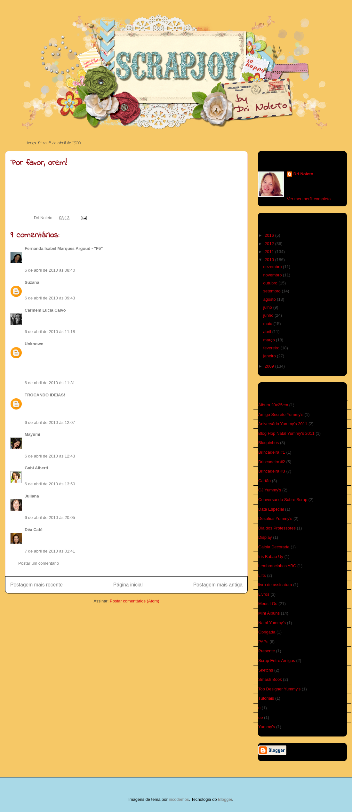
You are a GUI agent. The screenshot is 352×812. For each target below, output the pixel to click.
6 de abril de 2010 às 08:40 (50, 270)
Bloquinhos (268, 442)
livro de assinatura (275, 584)
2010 (270, 259)
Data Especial (271, 509)
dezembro (273, 266)
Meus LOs (267, 603)
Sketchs (265, 670)
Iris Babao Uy (270, 556)
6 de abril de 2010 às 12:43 (50, 456)
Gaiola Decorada (274, 547)
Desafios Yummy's (275, 518)
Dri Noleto (43, 217)
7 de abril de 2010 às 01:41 (50, 551)
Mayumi (32, 434)
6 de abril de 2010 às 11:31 (50, 382)
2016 (270, 235)
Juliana (32, 496)
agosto (270, 299)
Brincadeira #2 (271, 461)
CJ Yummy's (269, 490)
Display (265, 537)
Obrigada (266, 632)
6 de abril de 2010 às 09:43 (50, 298)
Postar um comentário (38, 563)
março (269, 340)
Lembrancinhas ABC (277, 565)
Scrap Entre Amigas (276, 660)
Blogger (225, 799)
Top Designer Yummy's (279, 689)
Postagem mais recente (36, 584)
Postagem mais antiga (218, 584)
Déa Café (34, 529)
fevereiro (272, 348)
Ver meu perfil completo (309, 198)
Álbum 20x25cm (273, 404)
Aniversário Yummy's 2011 (282, 423)
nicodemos (179, 799)
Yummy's (266, 726)
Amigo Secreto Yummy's (280, 414)
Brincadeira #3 (271, 471)
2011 (270, 251)
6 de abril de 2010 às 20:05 (50, 517)
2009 (270, 366)
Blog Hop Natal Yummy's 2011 (286, 433)
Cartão (264, 480)
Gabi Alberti (36, 468)
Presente (266, 651)
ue (260, 717)
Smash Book (270, 679)
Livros (263, 594)
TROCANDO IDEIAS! (45, 395)
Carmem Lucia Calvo (45, 310)
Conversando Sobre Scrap (282, 499)
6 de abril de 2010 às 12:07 (50, 422)
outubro (271, 283)
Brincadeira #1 (271, 452)
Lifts (262, 575)
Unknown (34, 343)
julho (268, 307)
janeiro (270, 356)
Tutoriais (266, 698)
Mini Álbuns (269, 613)
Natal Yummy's (272, 622)
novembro (273, 275)
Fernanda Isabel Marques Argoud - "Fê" (64, 248)
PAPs (263, 641)
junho (269, 315)
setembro (272, 291)
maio (268, 323)
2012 (270, 243)
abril (267, 331)
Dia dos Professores (277, 528)
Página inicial (128, 584)
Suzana (32, 282)
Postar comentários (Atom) (134, 601)
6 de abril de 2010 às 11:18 (50, 331)
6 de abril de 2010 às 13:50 (50, 484)
